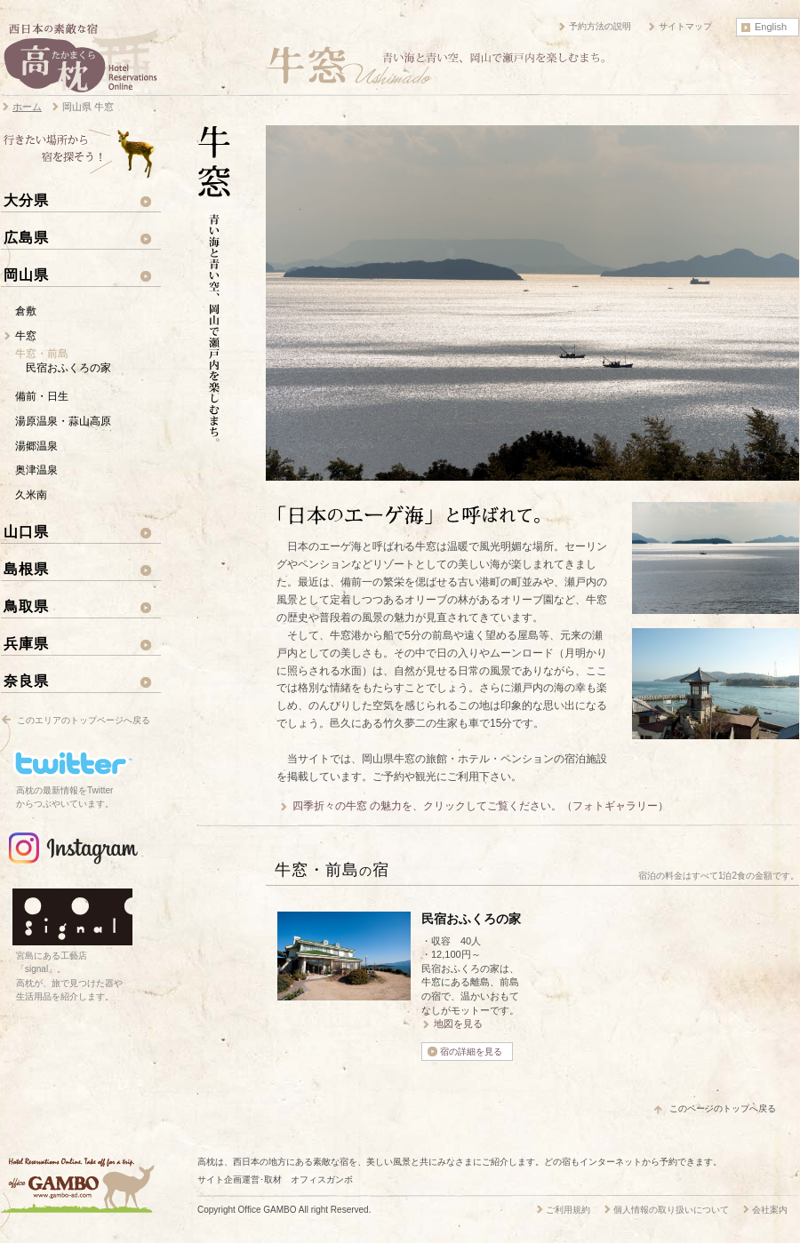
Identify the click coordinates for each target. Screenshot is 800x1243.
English (771, 26)
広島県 (26, 237)
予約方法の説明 (600, 26)
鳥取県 (26, 606)
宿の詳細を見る (471, 1051)
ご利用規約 (568, 1210)
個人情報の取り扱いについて (671, 1210)
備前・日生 (41, 396)
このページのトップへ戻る (722, 1108)
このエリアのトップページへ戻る (83, 720)
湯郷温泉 (36, 446)
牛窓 (25, 336)
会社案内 (770, 1210)
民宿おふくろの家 (68, 368)
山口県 (26, 531)
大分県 (26, 200)
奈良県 (26, 680)
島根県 (26, 568)
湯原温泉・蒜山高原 (63, 421)
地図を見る (458, 1023)
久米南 (31, 495)
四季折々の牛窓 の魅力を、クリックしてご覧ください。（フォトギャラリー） (480, 806)
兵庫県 (26, 643)
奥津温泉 (36, 470)
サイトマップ (685, 26)
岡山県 (26, 274)
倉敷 (25, 311)
